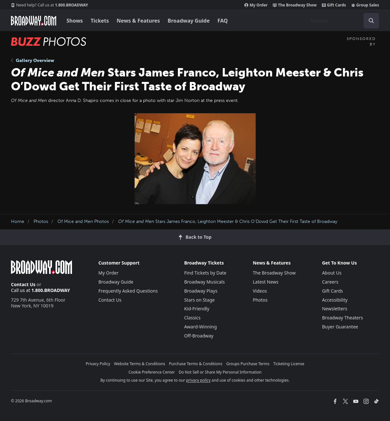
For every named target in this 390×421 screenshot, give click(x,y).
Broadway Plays (200, 291)
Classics (192, 318)
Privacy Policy (98, 363)
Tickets (100, 20)
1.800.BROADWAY (49, 5)
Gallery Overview (32, 60)
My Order (256, 5)
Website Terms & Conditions (139, 363)
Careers (330, 282)
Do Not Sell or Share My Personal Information (220, 372)
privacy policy (198, 380)
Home (17, 221)
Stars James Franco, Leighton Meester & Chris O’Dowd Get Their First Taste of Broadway (227, 221)
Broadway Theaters (342, 318)
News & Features (138, 20)
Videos (260, 291)
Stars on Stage (199, 300)
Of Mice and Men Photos (83, 221)
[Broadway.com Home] (33, 20)
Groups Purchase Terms (248, 363)
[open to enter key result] (371, 20)
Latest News (266, 282)
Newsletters (334, 309)
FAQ (223, 20)
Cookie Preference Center (151, 372)
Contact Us (23, 284)
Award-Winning (200, 327)
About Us (331, 273)
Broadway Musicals (204, 282)
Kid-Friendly (196, 309)
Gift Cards (334, 5)
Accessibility (334, 300)
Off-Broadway (198, 336)
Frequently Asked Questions (128, 291)
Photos (41, 221)
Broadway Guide (189, 20)
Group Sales (365, 5)
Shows (75, 20)
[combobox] (342, 20)
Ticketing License (288, 363)
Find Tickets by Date (205, 273)
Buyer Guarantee (340, 327)
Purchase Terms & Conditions (195, 363)
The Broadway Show (295, 5)
